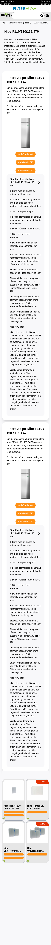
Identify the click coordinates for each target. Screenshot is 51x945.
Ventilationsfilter (15, 23)
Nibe (27, 23)
